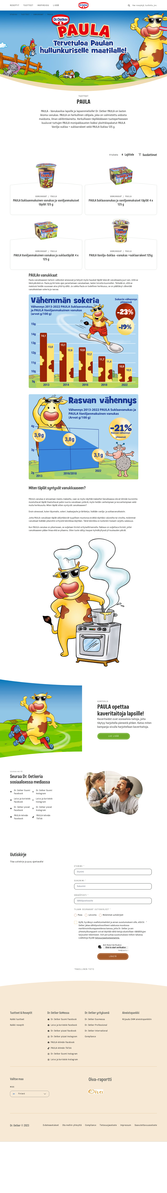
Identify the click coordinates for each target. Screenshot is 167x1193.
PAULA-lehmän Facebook (62, 1042)
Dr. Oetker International (96, 1031)
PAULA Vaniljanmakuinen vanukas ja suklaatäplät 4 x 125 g (46, 244)
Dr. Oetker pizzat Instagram (64, 1037)
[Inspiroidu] (45, 5)
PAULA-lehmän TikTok (61, 1048)
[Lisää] (58, 5)
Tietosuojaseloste (108, 1125)
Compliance (90, 1037)
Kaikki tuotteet (17, 1019)
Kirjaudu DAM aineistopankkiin (137, 1019)
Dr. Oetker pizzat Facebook (63, 1031)
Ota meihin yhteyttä (72, 1125)
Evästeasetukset (51, 1125)
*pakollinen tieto (84, 969)
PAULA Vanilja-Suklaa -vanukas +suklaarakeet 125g (121, 244)
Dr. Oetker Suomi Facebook (64, 1019)
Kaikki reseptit (17, 1025)
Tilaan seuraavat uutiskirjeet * (92, 909)
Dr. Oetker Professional (96, 1025)
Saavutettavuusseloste (146, 1125)
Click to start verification (115, 948)
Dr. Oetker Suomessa (95, 1019)
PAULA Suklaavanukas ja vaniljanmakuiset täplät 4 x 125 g (121, 189)
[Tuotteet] (30, 5)
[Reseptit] (16, 5)
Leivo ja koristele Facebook (64, 1025)
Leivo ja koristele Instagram (64, 1060)
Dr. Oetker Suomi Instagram (64, 1054)
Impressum (125, 1125)
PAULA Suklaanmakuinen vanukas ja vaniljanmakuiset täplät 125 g (46, 189)
